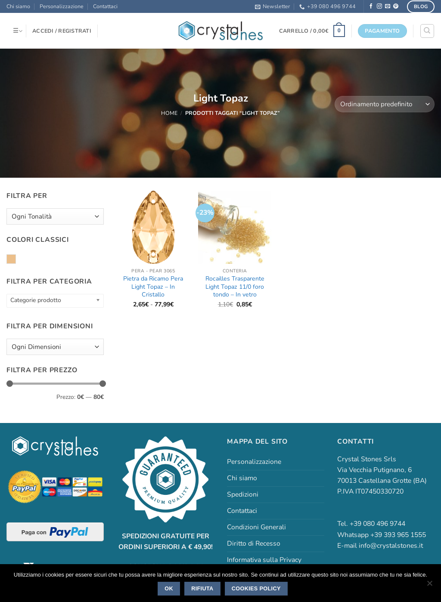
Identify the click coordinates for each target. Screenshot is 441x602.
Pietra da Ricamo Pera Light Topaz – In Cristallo (153, 287)
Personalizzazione (62, 6)
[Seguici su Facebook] (371, 6)
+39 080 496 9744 (327, 6)
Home (169, 113)
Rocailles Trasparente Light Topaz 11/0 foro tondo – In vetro (234, 287)
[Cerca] (427, 30)
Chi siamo (18, 6)
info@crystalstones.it (391, 545)
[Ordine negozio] (385, 104)
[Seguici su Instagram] (379, 6)
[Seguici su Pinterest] (395, 6)
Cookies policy (256, 589)
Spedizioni (242, 494)
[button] (272, 6)
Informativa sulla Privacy (264, 560)
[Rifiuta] (429, 586)
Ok (169, 589)
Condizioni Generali (256, 527)
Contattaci (105, 6)
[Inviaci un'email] (387, 6)
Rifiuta (202, 589)
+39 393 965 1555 (398, 535)
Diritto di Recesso (253, 543)
